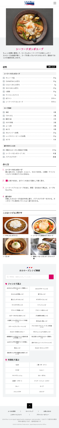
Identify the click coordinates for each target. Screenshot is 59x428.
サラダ (17, 370)
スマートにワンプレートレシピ (17, 326)
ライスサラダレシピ (17, 305)
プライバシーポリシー (43, 415)
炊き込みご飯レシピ (41, 321)
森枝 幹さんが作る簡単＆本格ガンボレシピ (17, 353)
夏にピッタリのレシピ (17, 299)
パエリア (41, 392)
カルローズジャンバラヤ (41, 348)
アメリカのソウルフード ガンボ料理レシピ (42, 326)
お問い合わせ (47, 411)
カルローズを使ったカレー (17, 332)
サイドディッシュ (17, 375)
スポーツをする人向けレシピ (17, 316)
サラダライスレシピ (41, 299)
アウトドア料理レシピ (17, 310)
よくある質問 (11, 411)
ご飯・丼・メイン (42, 365)
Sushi (17, 365)
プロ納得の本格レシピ (41, 316)
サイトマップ (29, 411)
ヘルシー (41, 370)
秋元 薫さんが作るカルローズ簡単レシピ (42, 337)
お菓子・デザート (17, 381)
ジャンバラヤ (17, 392)
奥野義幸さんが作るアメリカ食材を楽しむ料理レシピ (17, 337)
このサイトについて (16, 415)
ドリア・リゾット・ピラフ (41, 381)
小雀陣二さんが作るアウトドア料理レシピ (17, 321)
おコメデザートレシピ (41, 289)
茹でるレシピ (41, 294)
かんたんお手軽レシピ (17, 294)
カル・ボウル (41, 375)
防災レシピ (17, 348)
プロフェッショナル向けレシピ (41, 332)
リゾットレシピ (41, 305)
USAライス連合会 (30, 3)
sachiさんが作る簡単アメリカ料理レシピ (17, 342)
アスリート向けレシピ (41, 310)
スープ (41, 386)
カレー (17, 386)
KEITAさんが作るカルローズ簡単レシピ (17, 288)
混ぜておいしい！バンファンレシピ (42, 343)
